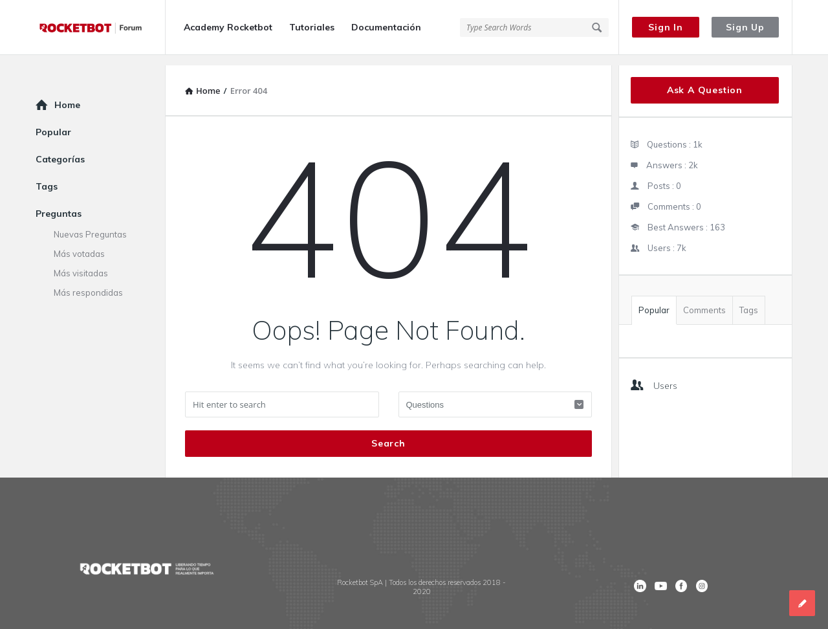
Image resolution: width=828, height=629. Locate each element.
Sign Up (745, 27)
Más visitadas (81, 263)
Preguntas (59, 203)
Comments (704, 299)
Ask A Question (705, 79)
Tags (748, 299)
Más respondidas (88, 282)
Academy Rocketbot (228, 27)
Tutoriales (311, 27)
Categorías (60, 149)
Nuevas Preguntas (90, 224)
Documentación (386, 27)
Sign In (665, 27)
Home (67, 94)
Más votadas (79, 243)
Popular (654, 299)
